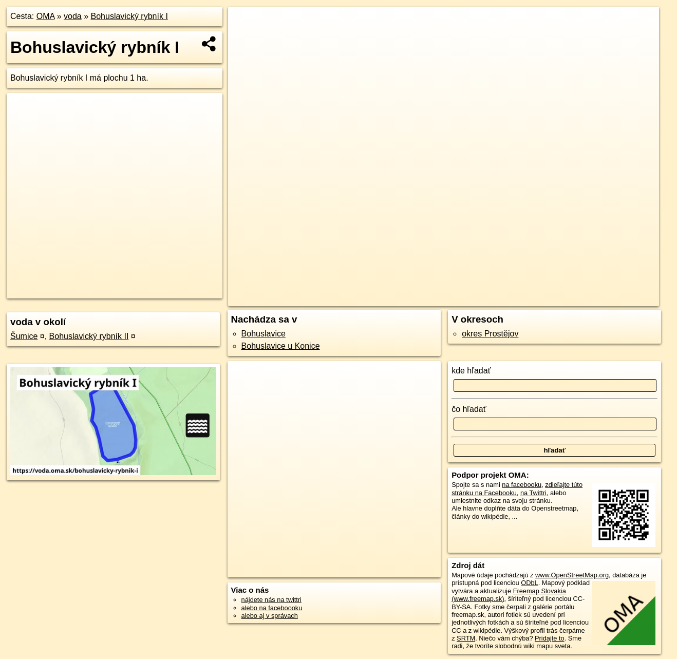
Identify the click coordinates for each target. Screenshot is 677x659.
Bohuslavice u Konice (280, 346)
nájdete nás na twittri (271, 600)
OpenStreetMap (459, 298)
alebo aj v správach (269, 615)
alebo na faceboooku (272, 608)
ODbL (529, 583)
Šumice (23, 336)
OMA (45, 16)
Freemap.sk (513, 298)
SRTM (466, 638)
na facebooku (521, 484)
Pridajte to (550, 638)
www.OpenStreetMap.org (572, 575)
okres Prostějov (490, 333)
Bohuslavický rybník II (89, 336)
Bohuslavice (263, 333)
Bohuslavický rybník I (129, 16)
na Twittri (533, 493)
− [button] (245, 40)
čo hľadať (469, 409)
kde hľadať (471, 370)
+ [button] (245, 24)
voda (73, 16)
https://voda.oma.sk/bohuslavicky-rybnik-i (601, 298)
